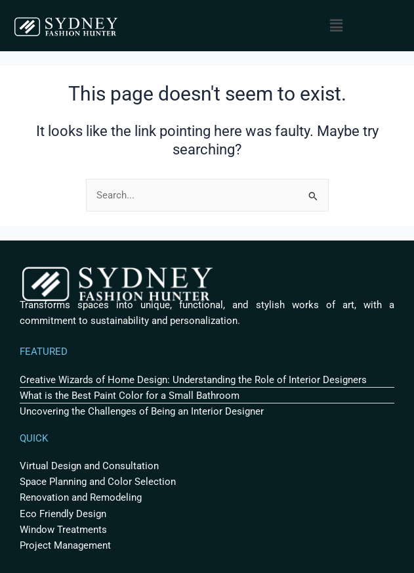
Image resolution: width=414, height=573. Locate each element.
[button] (336, 25)
